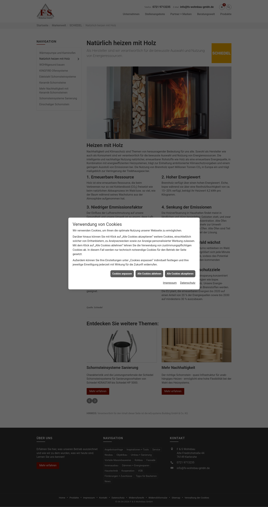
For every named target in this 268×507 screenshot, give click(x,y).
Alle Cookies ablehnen (149, 263)
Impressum (170, 272)
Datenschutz (187, 272)
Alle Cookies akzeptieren (180, 263)
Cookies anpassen (122, 263)
